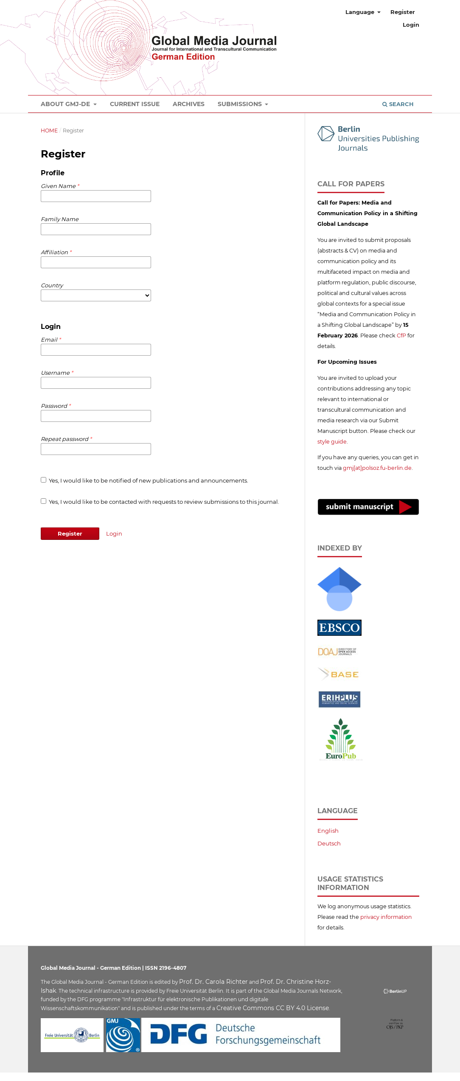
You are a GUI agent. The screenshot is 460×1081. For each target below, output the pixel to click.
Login (411, 24)
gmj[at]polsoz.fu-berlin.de (377, 468)
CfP (401, 335)
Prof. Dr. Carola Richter (213, 982)
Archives (189, 104)
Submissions (241, 104)
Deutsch (329, 843)
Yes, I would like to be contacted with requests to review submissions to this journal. (160, 501)
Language (360, 11)
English (328, 830)
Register (402, 11)
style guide (332, 441)
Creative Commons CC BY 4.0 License (272, 1008)
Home (49, 130)
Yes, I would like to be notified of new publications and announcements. (144, 480)
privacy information (386, 917)
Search (398, 104)
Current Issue (135, 104)
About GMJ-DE (66, 104)
